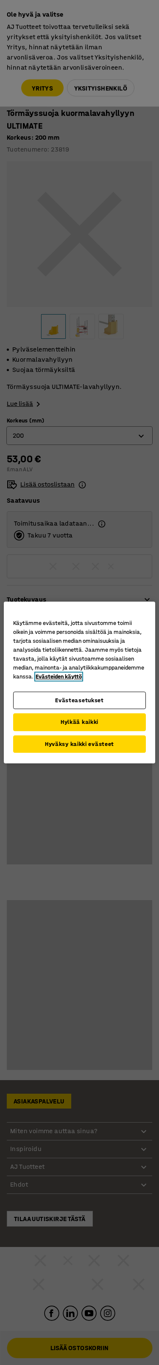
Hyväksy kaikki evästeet (79, 744)
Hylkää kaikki (79, 722)
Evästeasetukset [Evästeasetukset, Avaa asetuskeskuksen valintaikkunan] (79, 700)
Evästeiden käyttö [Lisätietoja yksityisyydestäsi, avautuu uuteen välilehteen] (59, 676)
